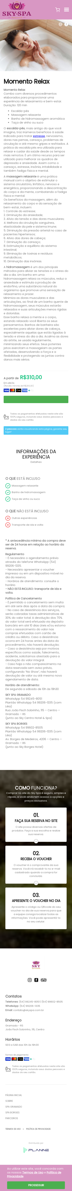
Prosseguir (36, 1185)
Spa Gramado (13, 1106)
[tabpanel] (36, 45)
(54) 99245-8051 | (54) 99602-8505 (41, 1002)
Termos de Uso (13, 1129)
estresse (39, 136)
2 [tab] (66, 24)
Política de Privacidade (38, 1129)
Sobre (9, 1101)
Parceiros (11, 1118)
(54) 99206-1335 (30, 1006)
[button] (57, 10)
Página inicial (13, 1095)
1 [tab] (60, 24)
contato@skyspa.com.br (28, 1010)
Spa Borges (12, 1112)
